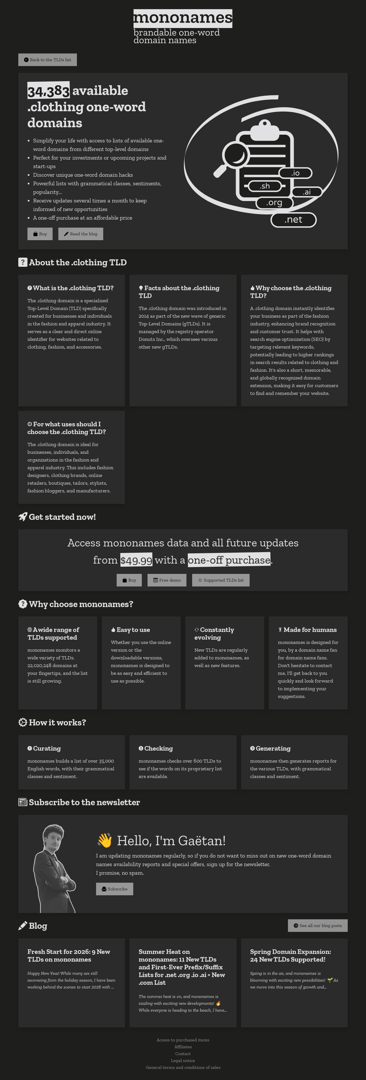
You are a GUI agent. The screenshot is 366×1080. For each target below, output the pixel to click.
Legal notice (183, 1060)
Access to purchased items (183, 1040)
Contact (183, 1053)
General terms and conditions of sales (183, 1067)
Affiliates (183, 1046)
